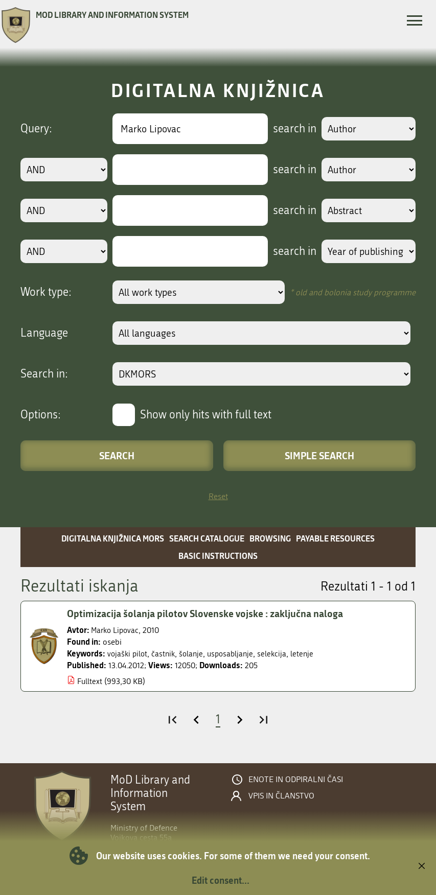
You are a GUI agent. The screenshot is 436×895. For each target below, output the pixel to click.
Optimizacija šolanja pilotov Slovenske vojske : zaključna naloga (211, 613)
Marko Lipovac (116, 630)
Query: (36, 128)
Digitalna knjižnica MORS (112, 538)
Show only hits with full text (205, 414)
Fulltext (90, 681)
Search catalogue (206, 538)
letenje (309, 653)
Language (44, 333)
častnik (165, 653)
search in (291, 128)
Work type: (46, 292)
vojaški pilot (128, 653)
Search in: (44, 374)
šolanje (194, 653)
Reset (218, 496)
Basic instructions (218, 555)
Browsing (270, 538)
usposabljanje (235, 653)
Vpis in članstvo (281, 796)
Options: (40, 414)
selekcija (278, 653)
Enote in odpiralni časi (295, 779)
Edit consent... (220, 880)
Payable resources (335, 538)
